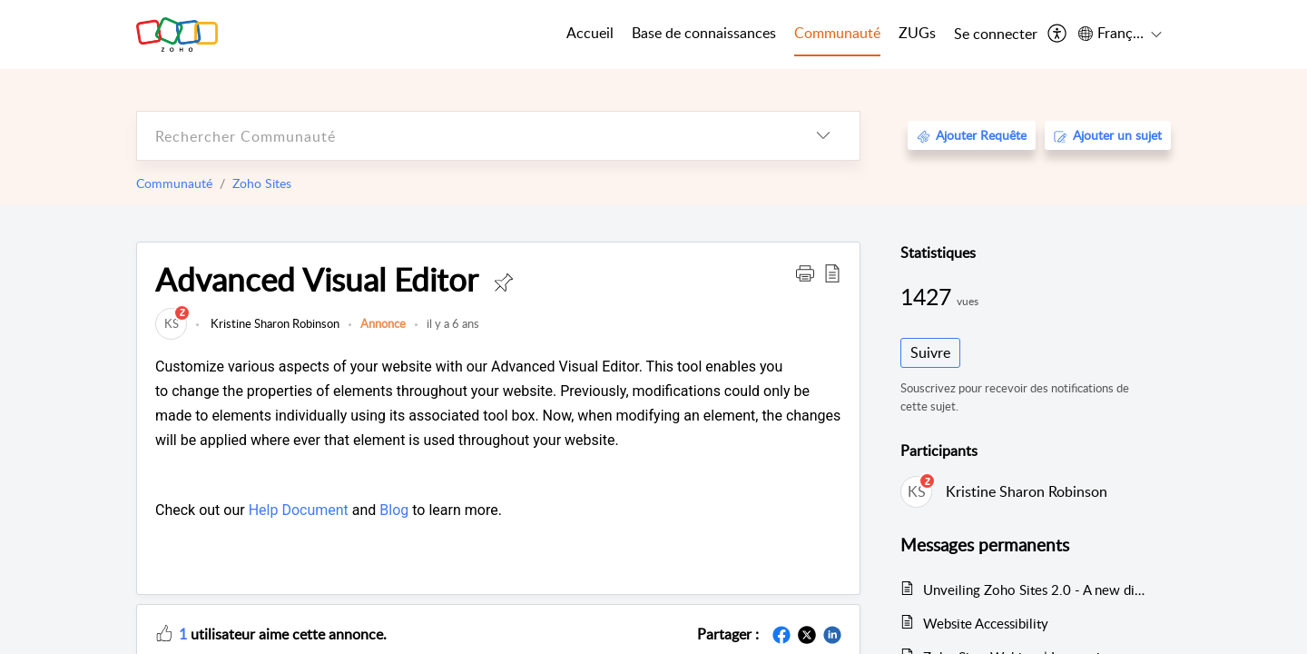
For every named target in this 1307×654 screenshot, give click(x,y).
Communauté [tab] (837, 33)
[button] (805, 272)
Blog (393, 510)
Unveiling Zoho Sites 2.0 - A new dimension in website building (1038, 589)
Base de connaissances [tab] (704, 33)
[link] (171, 323)
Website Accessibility (985, 623)
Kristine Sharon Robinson (273, 323)
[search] (462, 136)
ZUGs (917, 33)
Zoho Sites (261, 183)
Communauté (174, 183)
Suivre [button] (930, 352)
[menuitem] (996, 34)
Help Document (299, 510)
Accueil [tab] (590, 33)
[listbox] (823, 136)
